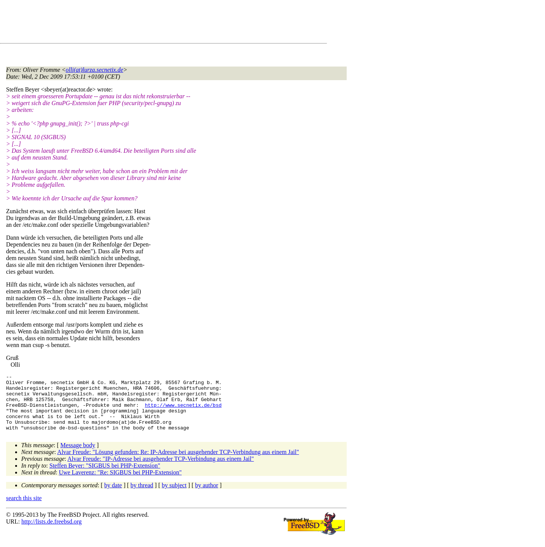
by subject (174, 496)
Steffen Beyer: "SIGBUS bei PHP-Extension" (105, 477)
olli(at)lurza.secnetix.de (94, 70)
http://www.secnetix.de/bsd (183, 411)
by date (113, 496)
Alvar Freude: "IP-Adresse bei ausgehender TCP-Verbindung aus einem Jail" (160, 470)
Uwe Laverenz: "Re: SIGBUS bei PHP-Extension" (120, 483)
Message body (78, 456)
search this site (24, 509)
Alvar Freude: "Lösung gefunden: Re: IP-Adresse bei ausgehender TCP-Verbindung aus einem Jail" (178, 463)
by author (206, 496)
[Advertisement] (144, 23)
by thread (142, 496)
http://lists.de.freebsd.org (51, 533)
